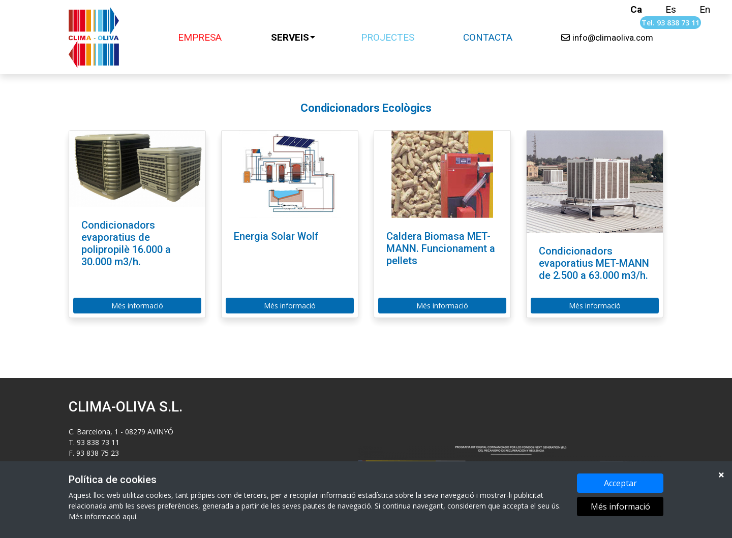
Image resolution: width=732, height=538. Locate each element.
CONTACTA (487, 37)
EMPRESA (200, 37)
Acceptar (620, 484)
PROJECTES (387, 37)
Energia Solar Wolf (276, 236)
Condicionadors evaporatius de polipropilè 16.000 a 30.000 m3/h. (126, 243)
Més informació (620, 507)
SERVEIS (290, 37)
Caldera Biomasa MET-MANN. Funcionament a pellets (440, 248)
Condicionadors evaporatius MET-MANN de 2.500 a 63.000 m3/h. (594, 263)
